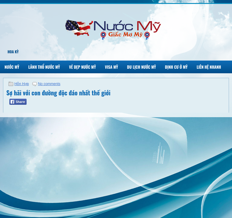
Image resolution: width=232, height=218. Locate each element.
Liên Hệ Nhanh (209, 67)
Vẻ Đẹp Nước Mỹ (82, 67)
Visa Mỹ (111, 67)
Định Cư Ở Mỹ (176, 67)
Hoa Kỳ (13, 51)
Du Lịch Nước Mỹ (141, 67)
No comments (49, 84)
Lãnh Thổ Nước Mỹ (44, 67)
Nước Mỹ (12, 67)
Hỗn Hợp (21, 84)
